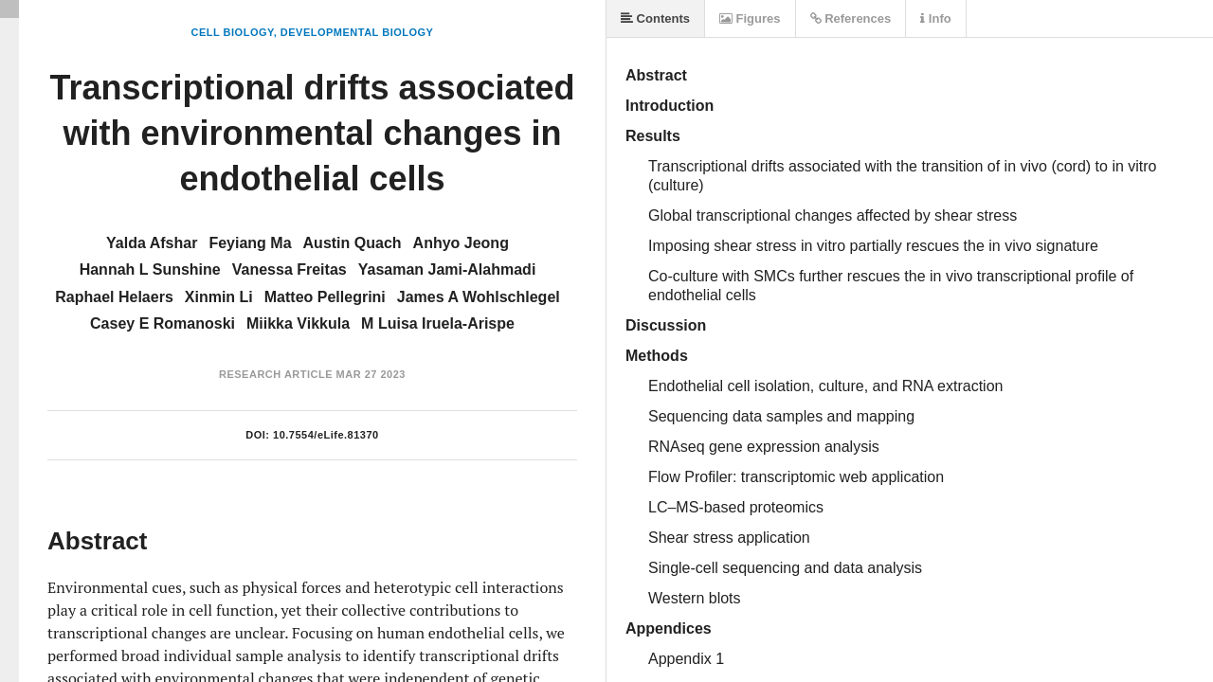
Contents (655, 18)
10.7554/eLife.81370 (326, 434)
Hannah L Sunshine (150, 269)
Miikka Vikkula (298, 323)
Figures (750, 18)
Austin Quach (352, 243)
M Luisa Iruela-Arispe (438, 323)
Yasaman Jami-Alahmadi (447, 269)
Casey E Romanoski (162, 323)
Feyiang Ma (249, 243)
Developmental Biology (357, 32)
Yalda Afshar (151, 243)
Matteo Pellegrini (325, 297)
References (851, 18)
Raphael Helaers (114, 297)
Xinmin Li (219, 297)
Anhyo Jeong (461, 243)
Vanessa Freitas (289, 269)
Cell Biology (232, 32)
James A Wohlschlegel (478, 297)
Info (935, 18)
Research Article (276, 374)
